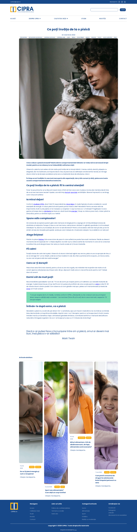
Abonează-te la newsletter (118, 515)
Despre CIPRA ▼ (35, 18)
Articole (32, 467)
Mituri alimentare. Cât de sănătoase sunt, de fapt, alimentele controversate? (81, 444)
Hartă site (55, 514)
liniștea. (41, 239)
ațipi (97, 284)
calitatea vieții (61, 37)
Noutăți (102, 18)
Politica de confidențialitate (61, 508)
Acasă (13, 18)
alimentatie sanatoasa (35, 37)
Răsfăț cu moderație (89, 519)
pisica (87, 37)
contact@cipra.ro (15, 2)
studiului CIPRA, (38, 204)
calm (68, 37)
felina (73, 37)
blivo (75, 530)
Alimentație (81, 437)
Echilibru (38, 467)
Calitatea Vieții (35, 511)
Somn (99, 37)
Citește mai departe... (28, 477)
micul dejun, (70, 204)
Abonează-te (113, 2)
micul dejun (80, 37)
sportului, (74, 192)
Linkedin (111, 513)
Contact (123, 18)
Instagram (112, 510)
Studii (83, 18)
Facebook (112, 508)
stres (115, 37)
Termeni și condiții (58, 511)
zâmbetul (47, 211)
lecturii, (67, 192)
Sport (62, 487)
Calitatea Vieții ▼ (61, 18)
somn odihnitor (107, 37)
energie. (74, 211)
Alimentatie (23, 37)
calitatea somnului (49, 37)
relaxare (93, 37)
